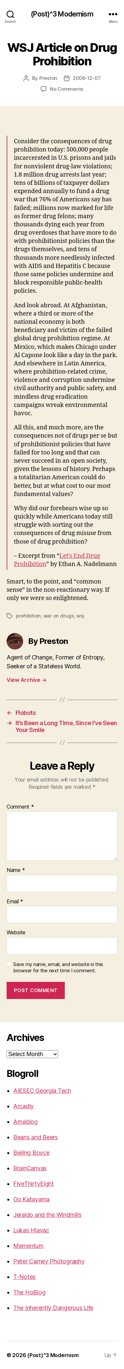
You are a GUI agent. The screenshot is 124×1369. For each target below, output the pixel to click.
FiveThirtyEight (33, 1183)
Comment (20, 807)
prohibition (28, 616)
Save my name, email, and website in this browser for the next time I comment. (58, 967)
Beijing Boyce (31, 1152)
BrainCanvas (30, 1168)
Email (15, 902)
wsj (80, 616)
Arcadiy (23, 1106)
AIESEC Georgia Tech (42, 1090)
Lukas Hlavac (31, 1230)
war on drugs (58, 616)
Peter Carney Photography (49, 1261)
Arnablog (25, 1121)
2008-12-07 (87, 78)
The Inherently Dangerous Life (53, 1307)
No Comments (66, 89)
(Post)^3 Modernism (62, 14)
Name (16, 870)
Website (16, 933)
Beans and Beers (35, 1137)
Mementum (28, 1245)
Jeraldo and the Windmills (47, 1214)
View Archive (26, 680)
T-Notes (24, 1276)
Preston (48, 78)
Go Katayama (31, 1199)
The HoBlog (29, 1292)
